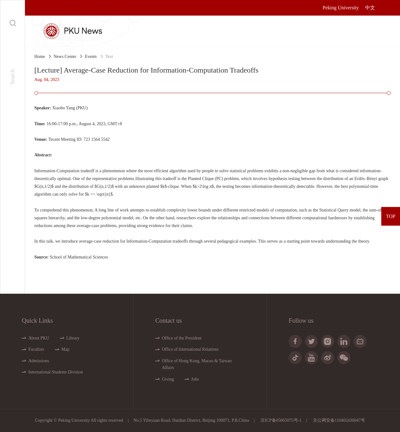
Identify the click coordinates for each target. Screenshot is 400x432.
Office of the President (182, 338)
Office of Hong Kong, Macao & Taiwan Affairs (197, 364)
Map (65, 349)
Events (91, 56)
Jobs (195, 379)
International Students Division (55, 372)
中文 (370, 7)
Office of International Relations (190, 349)
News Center (65, 56)
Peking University (341, 7)
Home (39, 56)
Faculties (36, 349)
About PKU (38, 338)
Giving (168, 379)
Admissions (38, 360)
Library (73, 338)
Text (109, 56)
